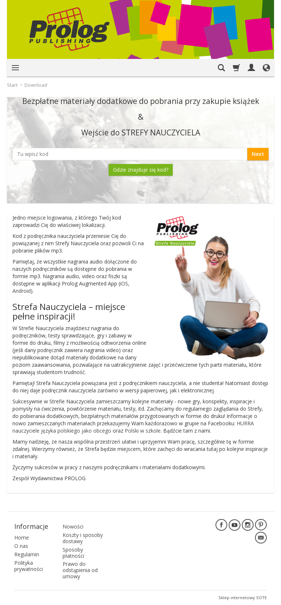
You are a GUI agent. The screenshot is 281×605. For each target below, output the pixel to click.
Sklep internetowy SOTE (242, 597)
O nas (21, 545)
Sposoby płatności (73, 552)
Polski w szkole (143, 430)
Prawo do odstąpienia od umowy (80, 570)
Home (21, 537)
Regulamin (26, 554)
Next (258, 153)
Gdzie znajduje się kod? (140, 169)
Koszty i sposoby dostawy (83, 538)
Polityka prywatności (28, 565)
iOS (124, 283)
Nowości (73, 526)
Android (21, 290)
